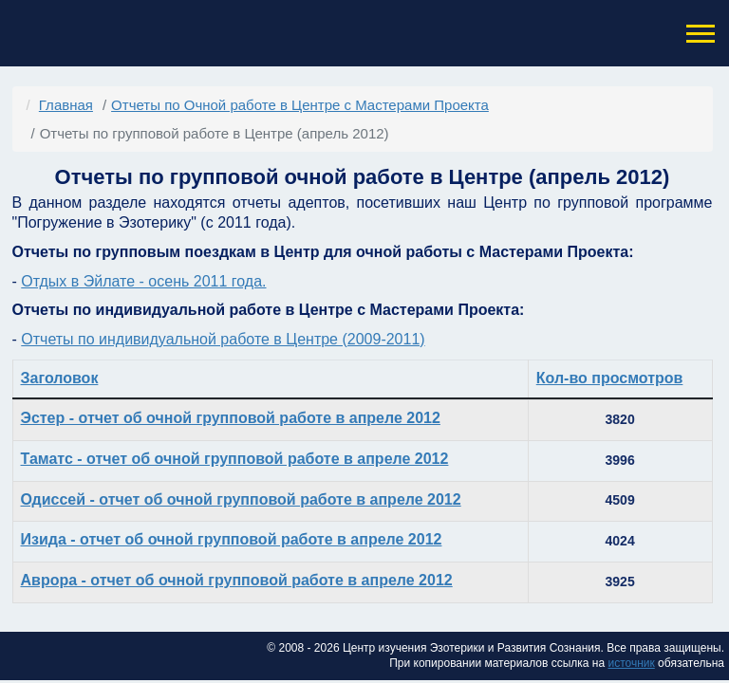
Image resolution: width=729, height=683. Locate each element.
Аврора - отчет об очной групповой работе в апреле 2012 (237, 580)
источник (631, 663)
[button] (699, 34)
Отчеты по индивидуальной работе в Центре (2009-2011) (222, 339)
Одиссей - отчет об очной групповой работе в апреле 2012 (241, 499)
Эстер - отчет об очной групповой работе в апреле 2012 (230, 418)
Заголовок (60, 378)
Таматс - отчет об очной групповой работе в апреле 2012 (235, 459)
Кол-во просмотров (609, 378)
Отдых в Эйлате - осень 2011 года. (143, 281)
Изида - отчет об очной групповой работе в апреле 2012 (231, 539)
